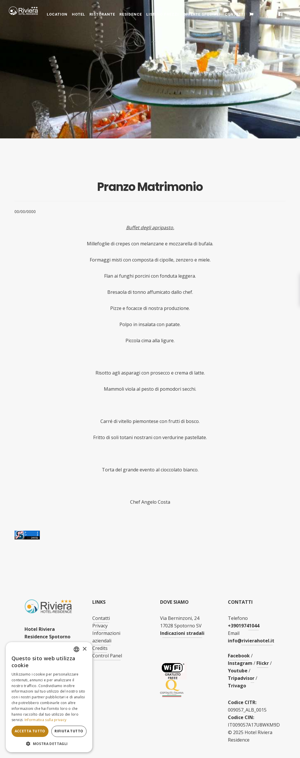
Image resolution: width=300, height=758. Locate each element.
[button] (49, 744)
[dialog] (49, 697)
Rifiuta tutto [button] (69, 731)
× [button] (84, 649)
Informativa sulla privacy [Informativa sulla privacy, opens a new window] (46, 719)
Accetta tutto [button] (30, 731)
